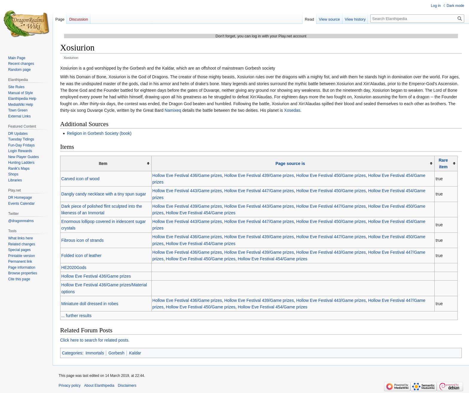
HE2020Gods (73, 267)
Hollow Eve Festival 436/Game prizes (187, 175)
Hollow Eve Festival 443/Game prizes (187, 190)
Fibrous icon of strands (82, 240)
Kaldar (135, 353)
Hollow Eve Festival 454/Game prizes (200, 212)
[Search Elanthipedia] (417, 18)
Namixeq (173, 110)
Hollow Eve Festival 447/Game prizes (259, 190)
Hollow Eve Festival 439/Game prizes (259, 175)
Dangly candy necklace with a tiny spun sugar (103, 194)
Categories (72, 353)
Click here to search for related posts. (95, 340)
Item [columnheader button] (103, 163)
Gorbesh (116, 353)
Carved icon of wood (80, 178)
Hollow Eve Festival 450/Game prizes (331, 175)
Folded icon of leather (81, 255)
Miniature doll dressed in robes (89, 303)
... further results (76, 315)
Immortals (95, 353)
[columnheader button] (293, 163)
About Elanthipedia (99, 385)
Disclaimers (127, 385)
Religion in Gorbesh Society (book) (99, 133)
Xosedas (292, 110)
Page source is (290, 163)
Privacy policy (69, 385)
